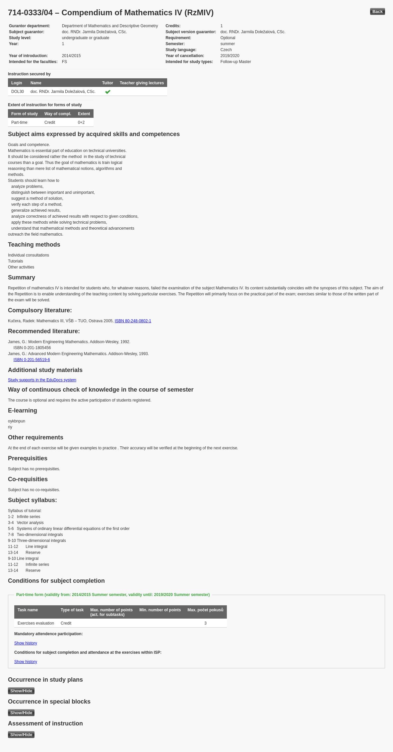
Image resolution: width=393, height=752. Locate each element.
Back (377, 11)
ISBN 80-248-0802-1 (133, 321)
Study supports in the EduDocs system (42, 380)
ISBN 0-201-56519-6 (32, 359)
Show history (25, 643)
